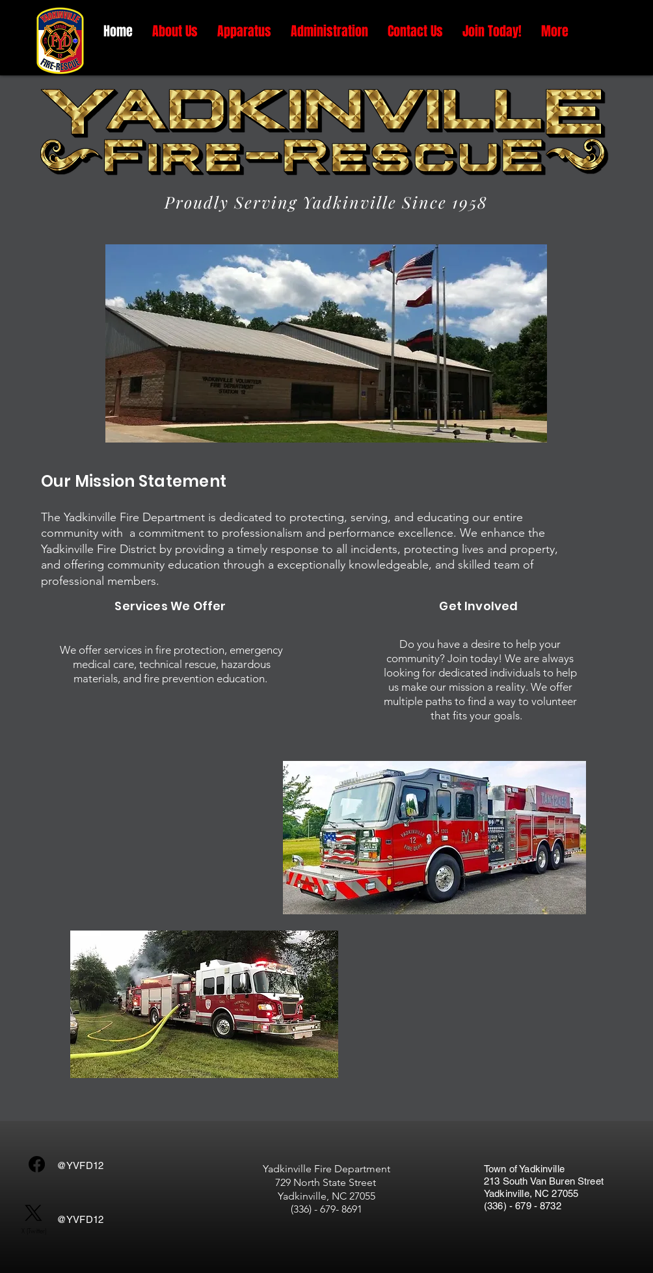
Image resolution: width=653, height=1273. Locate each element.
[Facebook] (36, 1164)
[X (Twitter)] (33, 1220)
